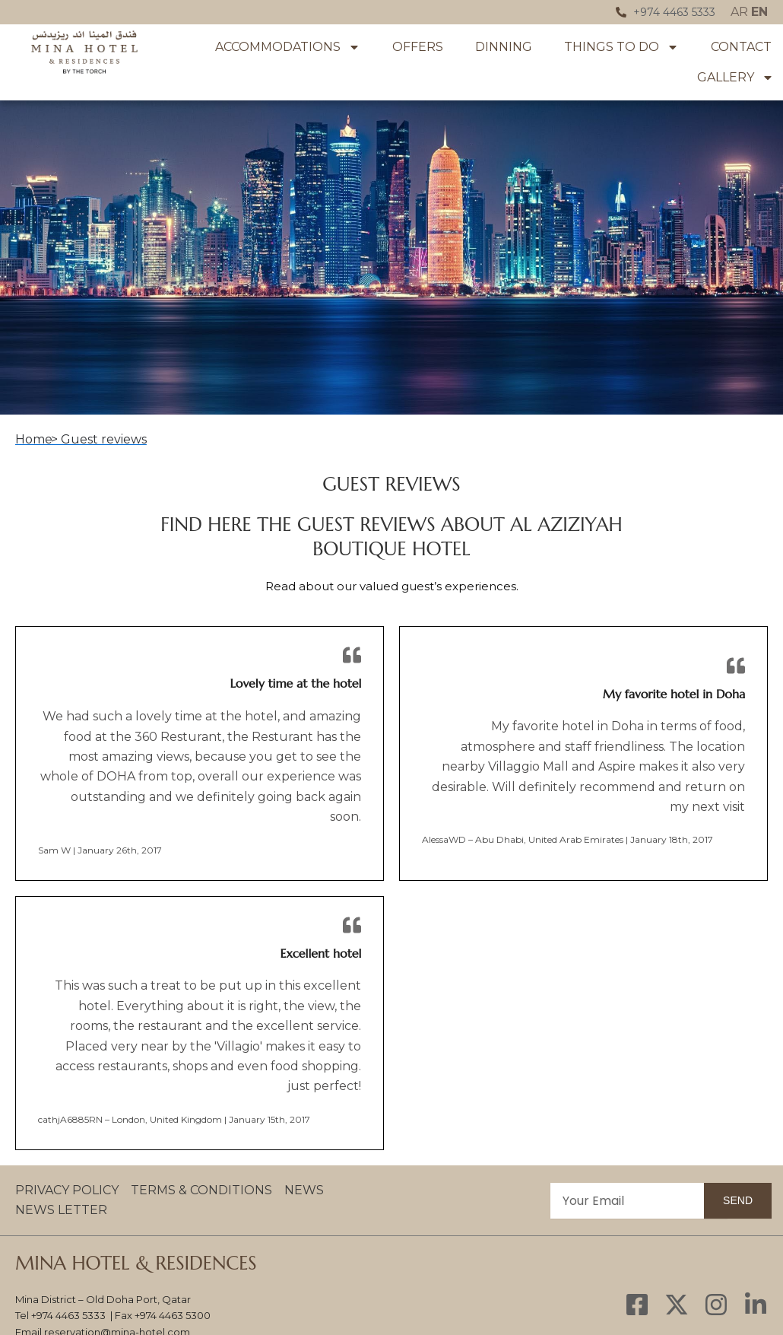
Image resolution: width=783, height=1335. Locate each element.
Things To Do (621, 47)
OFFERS (417, 47)
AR (739, 12)
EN (759, 12)
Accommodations (287, 47)
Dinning (503, 47)
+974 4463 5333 (68, 1315)
